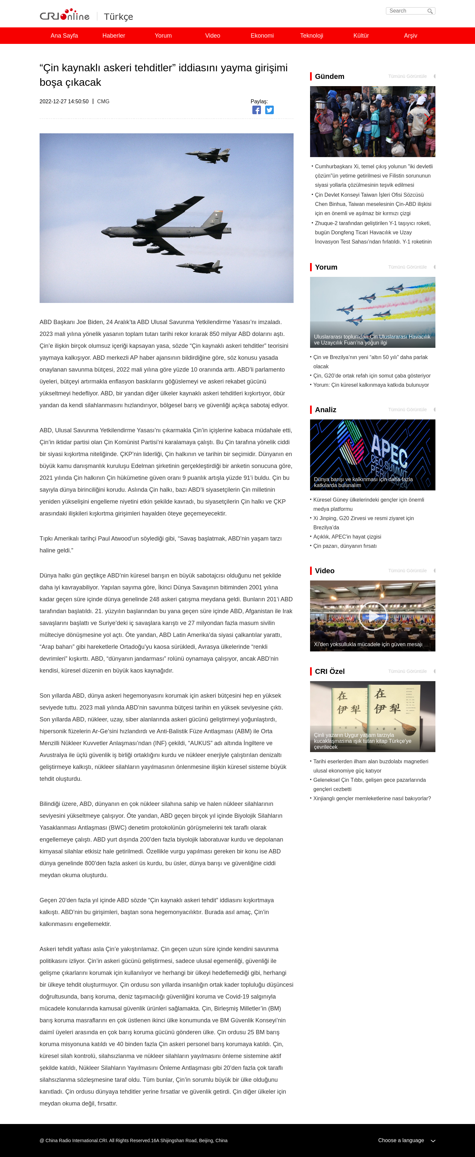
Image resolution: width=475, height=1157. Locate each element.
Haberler (113, 35)
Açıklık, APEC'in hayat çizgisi (347, 537)
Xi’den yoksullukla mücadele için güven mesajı (368, 644)
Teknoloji (311, 35)
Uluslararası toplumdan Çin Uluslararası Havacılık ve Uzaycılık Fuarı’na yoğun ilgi (372, 340)
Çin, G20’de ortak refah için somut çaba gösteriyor (372, 376)
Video (212, 35)
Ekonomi (262, 35)
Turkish (116, 16)
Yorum (163, 35)
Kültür (361, 35)
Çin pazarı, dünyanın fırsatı (345, 546)
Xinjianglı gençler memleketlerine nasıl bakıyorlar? (372, 798)
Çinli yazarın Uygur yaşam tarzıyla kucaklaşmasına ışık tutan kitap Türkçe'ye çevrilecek (362, 741)
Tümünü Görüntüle (407, 76)
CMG (103, 101)
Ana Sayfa (64, 35)
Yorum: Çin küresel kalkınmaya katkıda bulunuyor (371, 385)
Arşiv (410, 35)
